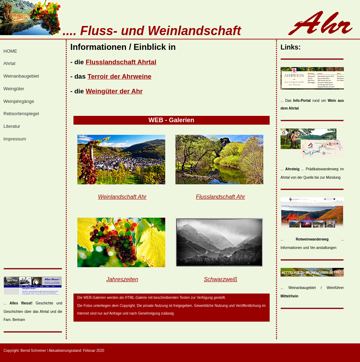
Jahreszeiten (122, 279)
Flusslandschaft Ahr (220, 197)
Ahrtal (9, 63)
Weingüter (14, 88)
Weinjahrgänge (19, 101)
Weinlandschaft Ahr (122, 197)
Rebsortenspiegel (21, 113)
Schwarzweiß (220, 279)
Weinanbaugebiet (21, 76)
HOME (10, 51)
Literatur (12, 126)
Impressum (15, 138)
